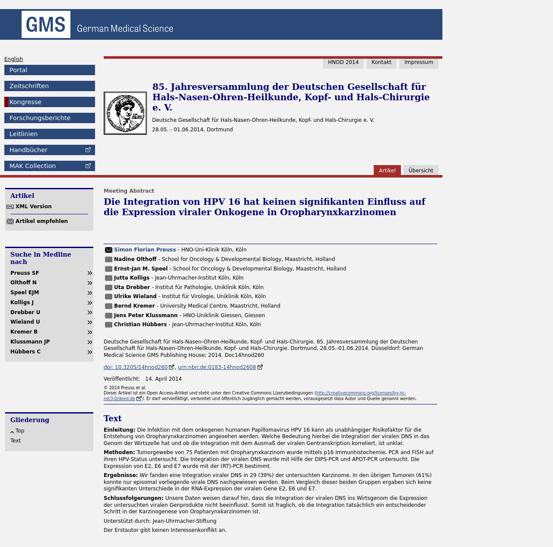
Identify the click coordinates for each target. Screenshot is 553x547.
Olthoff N (23, 283)
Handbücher (29, 149)
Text (15, 441)
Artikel (387, 171)
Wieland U (25, 322)
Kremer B (24, 332)
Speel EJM (24, 292)
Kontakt (381, 62)
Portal (18, 70)
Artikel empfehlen (42, 221)
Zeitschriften (29, 86)
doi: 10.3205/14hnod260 (136, 367)
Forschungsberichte (40, 117)
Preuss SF (24, 273)
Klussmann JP (30, 342)
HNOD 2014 (343, 62)
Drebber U (25, 312)
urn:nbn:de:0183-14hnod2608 (217, 367)
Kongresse (25, 102)
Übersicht (421, 171)
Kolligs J (22, 302)
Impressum (418, 62)
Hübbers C (25, 352)
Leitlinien (24, 133)
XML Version (34, 207)
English (13, 59)
